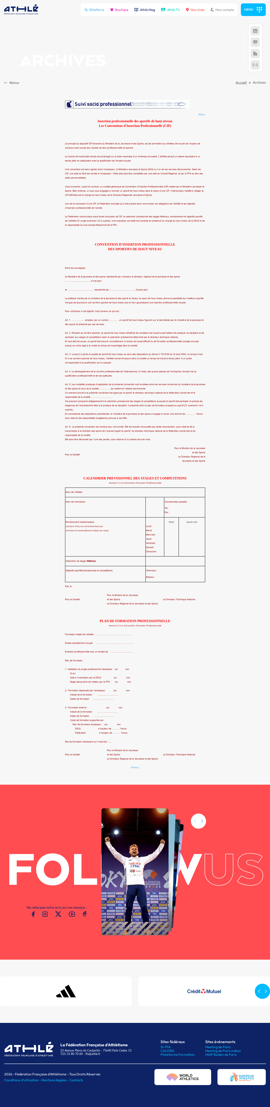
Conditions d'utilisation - (22, 1080)
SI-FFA (166, 1047)
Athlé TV (170, 10)
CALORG (167, 1051)
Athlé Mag (144, 10)
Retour (201, 114)
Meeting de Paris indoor (223, 1051)
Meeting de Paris (218, 1047)
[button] (202, 830)
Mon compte (222, 10)
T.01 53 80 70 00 (71, 1054)
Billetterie (94, 10)
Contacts (76, 1080)
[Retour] (135, 767)
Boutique (119, 10)
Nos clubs (195, 10)
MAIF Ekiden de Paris (221, 1054)
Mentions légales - (55, 1080)
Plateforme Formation (178, 1054)
